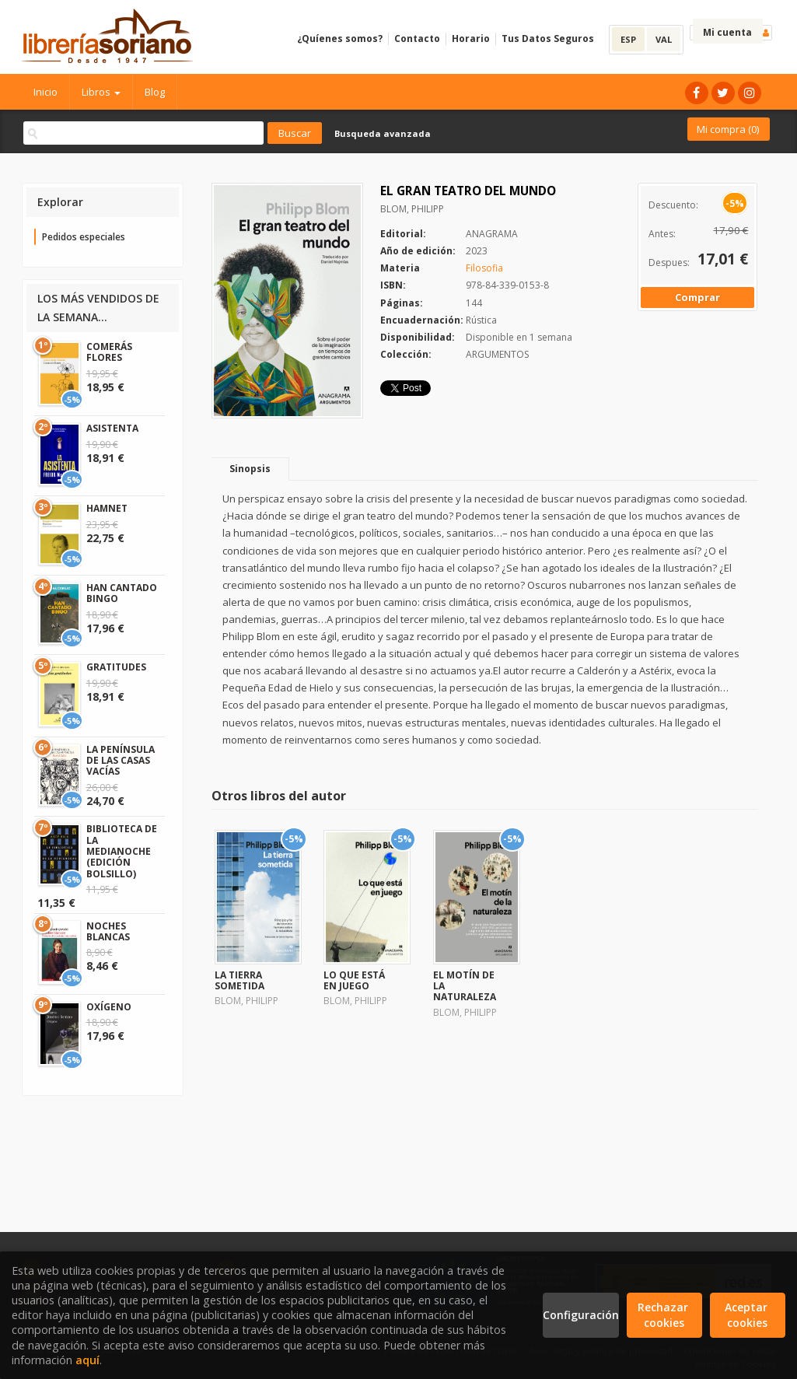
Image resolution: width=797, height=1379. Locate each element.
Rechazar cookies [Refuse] (664, 1315)
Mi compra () (728, 129)
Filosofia (484, 268)
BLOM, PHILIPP (412, 208)
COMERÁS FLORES (109, 352)
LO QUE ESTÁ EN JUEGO (354, 980)
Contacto (417, 38)
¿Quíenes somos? (340, 38)
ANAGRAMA (492, 233)
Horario (471, 38)
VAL (663, 39)
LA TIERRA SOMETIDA (239, 980)
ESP (628, 39)
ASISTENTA (112, 428)
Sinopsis (250, 468)
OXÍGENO (108, 1006)
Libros (101, 92)
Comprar (697, 297)
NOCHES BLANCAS (108, 931)
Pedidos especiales (83, 236)
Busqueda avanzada (382, 133)
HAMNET (107, 508)
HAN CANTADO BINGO (121, 593)
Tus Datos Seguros (548, 38)
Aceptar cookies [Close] (748, 1315)
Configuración (580, 1314)
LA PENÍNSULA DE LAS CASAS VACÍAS (120, 761)
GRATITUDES (116, 667)
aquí (87, 1360)
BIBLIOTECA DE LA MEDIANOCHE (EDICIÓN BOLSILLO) (121, 851)
